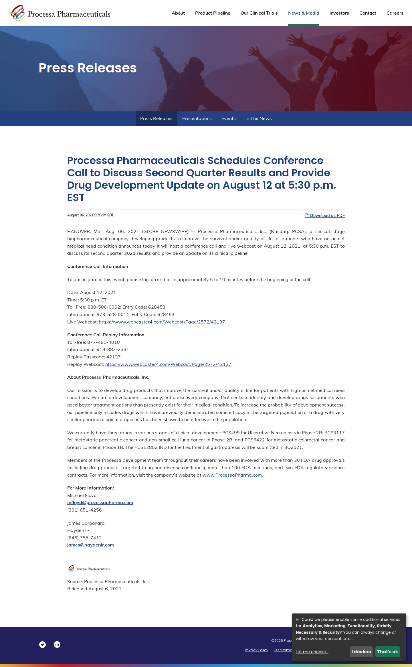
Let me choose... (312, 652)
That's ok (387, 651)
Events (228, 118)
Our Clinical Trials (259, 13)
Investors (339, 13)
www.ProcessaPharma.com (232, 475)
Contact (367, 13)
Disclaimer (283, 650)
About (178, 13)
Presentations (197, 118)
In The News (258, 118)
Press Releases (156, 118)
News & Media (303, 13)
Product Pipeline (212, 13)
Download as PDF (325, 215)
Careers (395, 13)
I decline (361, 651)
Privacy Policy (256, 650)
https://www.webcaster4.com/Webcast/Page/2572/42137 (162, 322)
